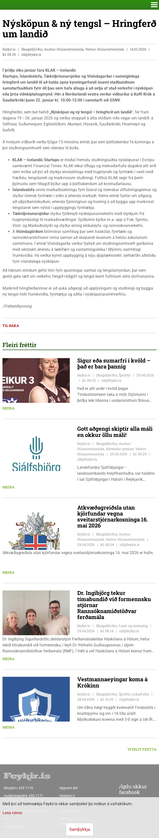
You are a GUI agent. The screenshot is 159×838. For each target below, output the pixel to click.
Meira (8, 408)
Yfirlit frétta (142, 749)
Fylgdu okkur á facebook (121, 789)
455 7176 (25, 788)
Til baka (10, 325)
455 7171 (36, 796)
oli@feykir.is (31, 54)
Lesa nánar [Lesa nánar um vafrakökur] (12, 812)
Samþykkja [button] (79, 829)
